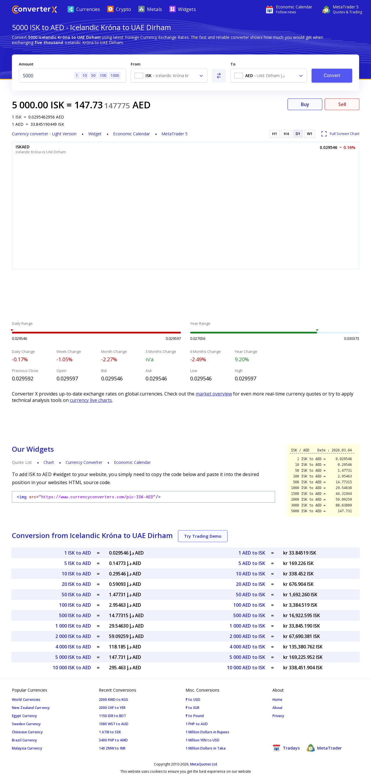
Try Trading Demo (202, 536)
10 (85, 75)
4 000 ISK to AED (73, 647)
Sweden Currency (26, 723)
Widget (95, 133)
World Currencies (26, 699)
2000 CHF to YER (112, 707)
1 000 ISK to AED (73, 626)
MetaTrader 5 (174, 133)
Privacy (278, 715)
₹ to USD (193, 699)
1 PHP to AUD (197, 723)
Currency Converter (84, 462)
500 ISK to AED (75, 615)
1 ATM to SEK (110, 732)
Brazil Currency (24, 740)
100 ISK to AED (75, 605)
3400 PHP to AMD (113, 740)
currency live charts (91, 400)
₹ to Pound (195, 715)
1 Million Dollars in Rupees (207, 732)
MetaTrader (324, 748)
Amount (26, 64)
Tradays (286, 748)
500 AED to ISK (249, 615)
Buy (305, 104)
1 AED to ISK (252, 553)
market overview (214, 394)
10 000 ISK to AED (72, 667)
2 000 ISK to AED (73, 636)
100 (103, 75)
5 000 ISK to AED (73, 657)
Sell (342, 104)
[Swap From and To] (219, 76)
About (277, 707)
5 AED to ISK (252, 563)
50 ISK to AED (76, 594)
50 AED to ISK (250, 594)
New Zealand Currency (31, 707)
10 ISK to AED (76, 573)
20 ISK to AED (76, 584)
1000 (115, 75)
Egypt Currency (24, 715)
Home (277, 699)
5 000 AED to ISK (247, 657)
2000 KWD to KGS (113, 699)
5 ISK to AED (77, 563)
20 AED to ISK (250, 584)
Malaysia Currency (27, 748)
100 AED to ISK (249, 605)
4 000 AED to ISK (247, 647)
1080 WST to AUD (114, 723)
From (135, 64)
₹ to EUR (192, 707)
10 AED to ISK (250, 573)
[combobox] (169, 75)
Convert (332, 75)
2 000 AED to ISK (247, 636)
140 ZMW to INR (112, 748)
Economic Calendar (131, 133)
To (232, 64)
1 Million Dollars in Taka (206, 748)
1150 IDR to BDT (112, 715)
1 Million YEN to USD (202, 740)
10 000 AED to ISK (246, 667)
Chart (48, 462)
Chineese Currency (27, 732)
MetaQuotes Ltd (203, 764)
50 (93, 75)
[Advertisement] (185, 295)
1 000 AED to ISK (247, 626)
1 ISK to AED (77, 553)
